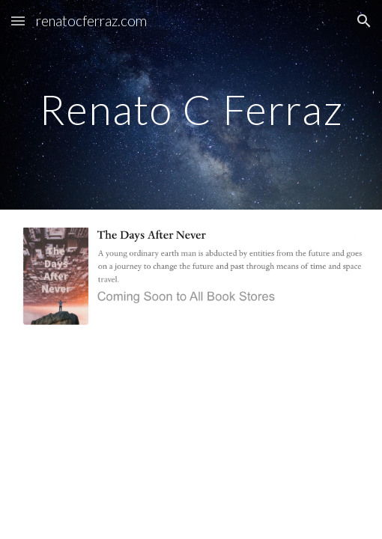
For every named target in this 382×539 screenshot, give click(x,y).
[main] (191, 105)
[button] (18, 20)
